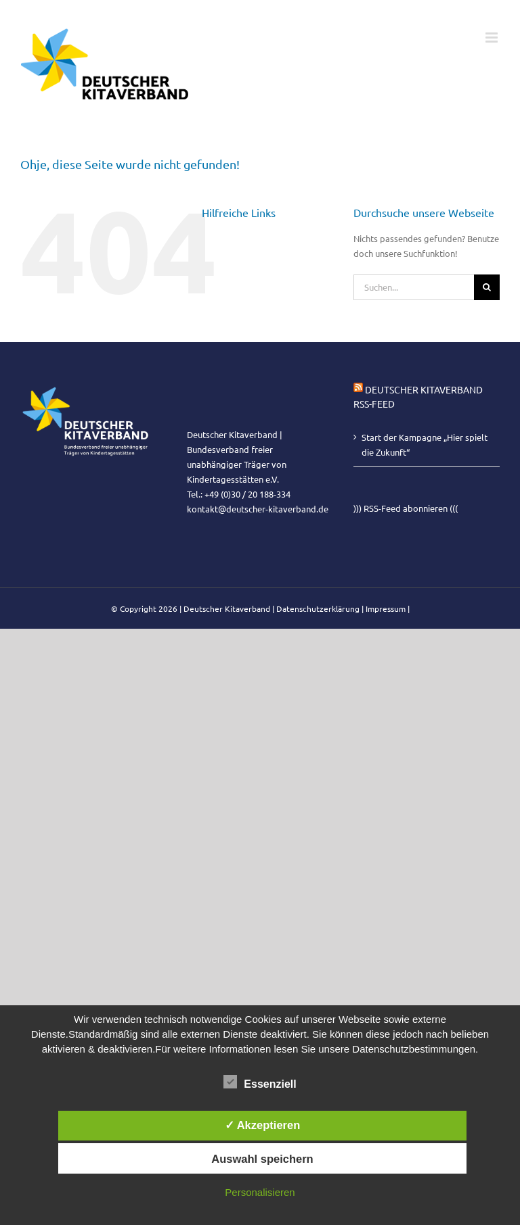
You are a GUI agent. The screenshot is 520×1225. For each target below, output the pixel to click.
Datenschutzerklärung (318, 608)
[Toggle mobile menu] (492, 37)
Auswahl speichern (262, 1159)
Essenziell (259, 1082)
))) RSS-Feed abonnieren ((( (405, 508)
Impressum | (388, 608)
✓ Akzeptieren (263, 1125)
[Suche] (487, 287)
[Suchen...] (413, 287)
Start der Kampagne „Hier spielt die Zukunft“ (425, 444)
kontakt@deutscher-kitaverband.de (257, 508)
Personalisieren (260, 1192)
